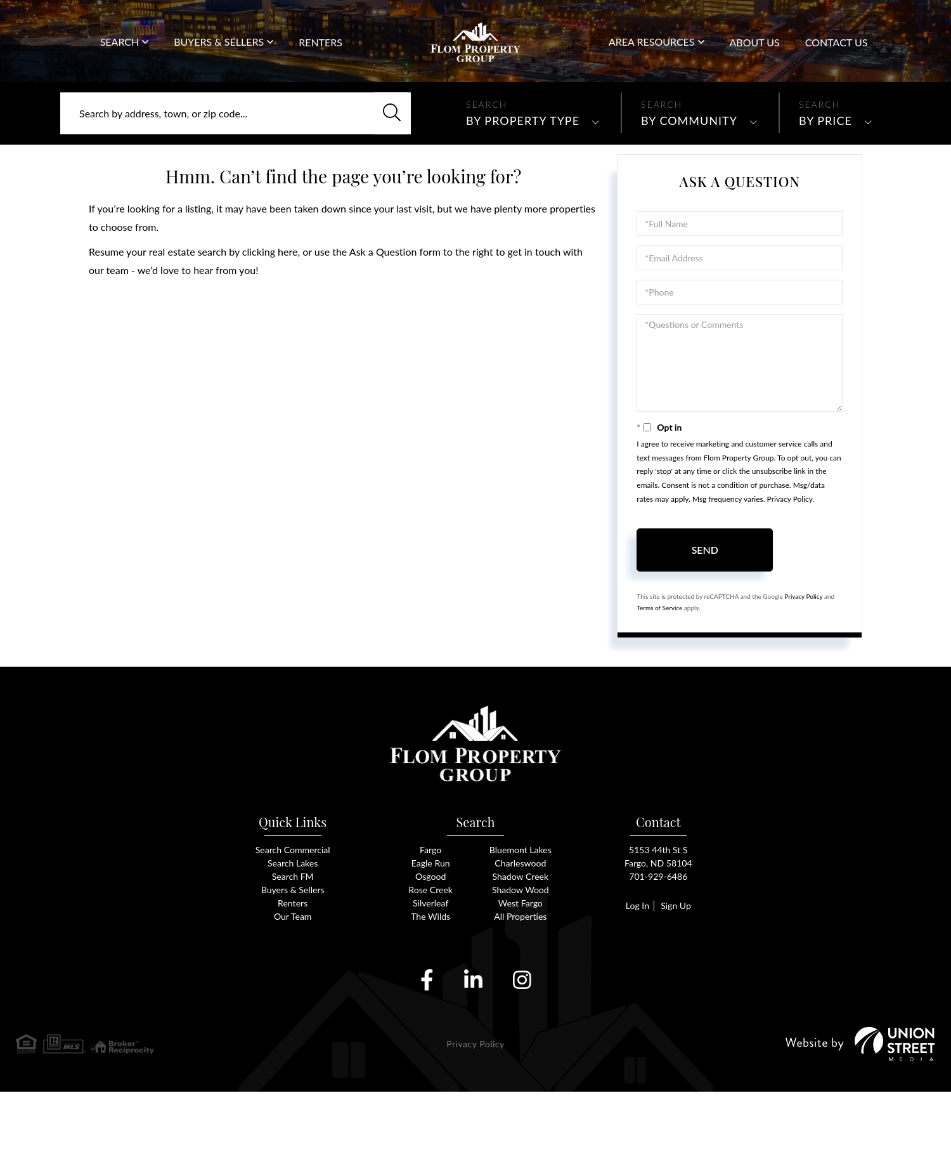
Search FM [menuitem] (292, 946)
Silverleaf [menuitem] (430, 974)
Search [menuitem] (119, 55)
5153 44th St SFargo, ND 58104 (658, 925)
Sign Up (677, 976)
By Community (689, 178)
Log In (635, 976)
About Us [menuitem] (755, 56)
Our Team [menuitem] (292, 988)
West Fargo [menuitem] (520, 974)
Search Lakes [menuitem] (292, 932)
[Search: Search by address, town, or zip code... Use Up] (235, 171)
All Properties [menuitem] (520, 988)
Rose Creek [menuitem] (431, 960)
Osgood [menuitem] (430, 946)
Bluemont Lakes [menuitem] (520, 918)
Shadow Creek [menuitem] (520, 946)
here (287, 309)
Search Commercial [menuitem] (292, 918)
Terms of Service (659, 665)
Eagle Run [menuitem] (431, 932)
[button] (385, 171)
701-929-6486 (898, 31)
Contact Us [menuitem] (836, 56)
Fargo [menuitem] (430, 918)
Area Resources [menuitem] (652, 55)
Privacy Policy (790, 556)
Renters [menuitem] (320, 56)
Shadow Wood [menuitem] (520, 960)
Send (705, 607)
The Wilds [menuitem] (430, 988)
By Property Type (522, 178)
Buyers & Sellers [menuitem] (219, 55)
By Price (825, 178)
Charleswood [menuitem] (520, 932)
